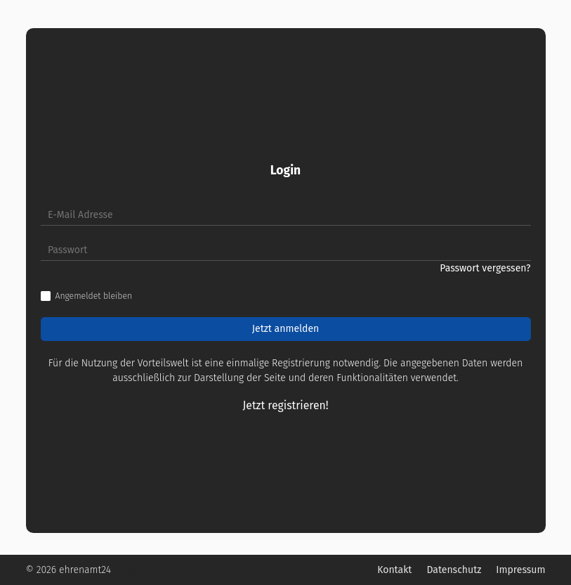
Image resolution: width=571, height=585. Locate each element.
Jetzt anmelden (286, 329)
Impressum (520, 570)
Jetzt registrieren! (286, 405)
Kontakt (394, 570)
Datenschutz (453, 570)
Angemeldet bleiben (94, 296)
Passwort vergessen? (485, 268)
